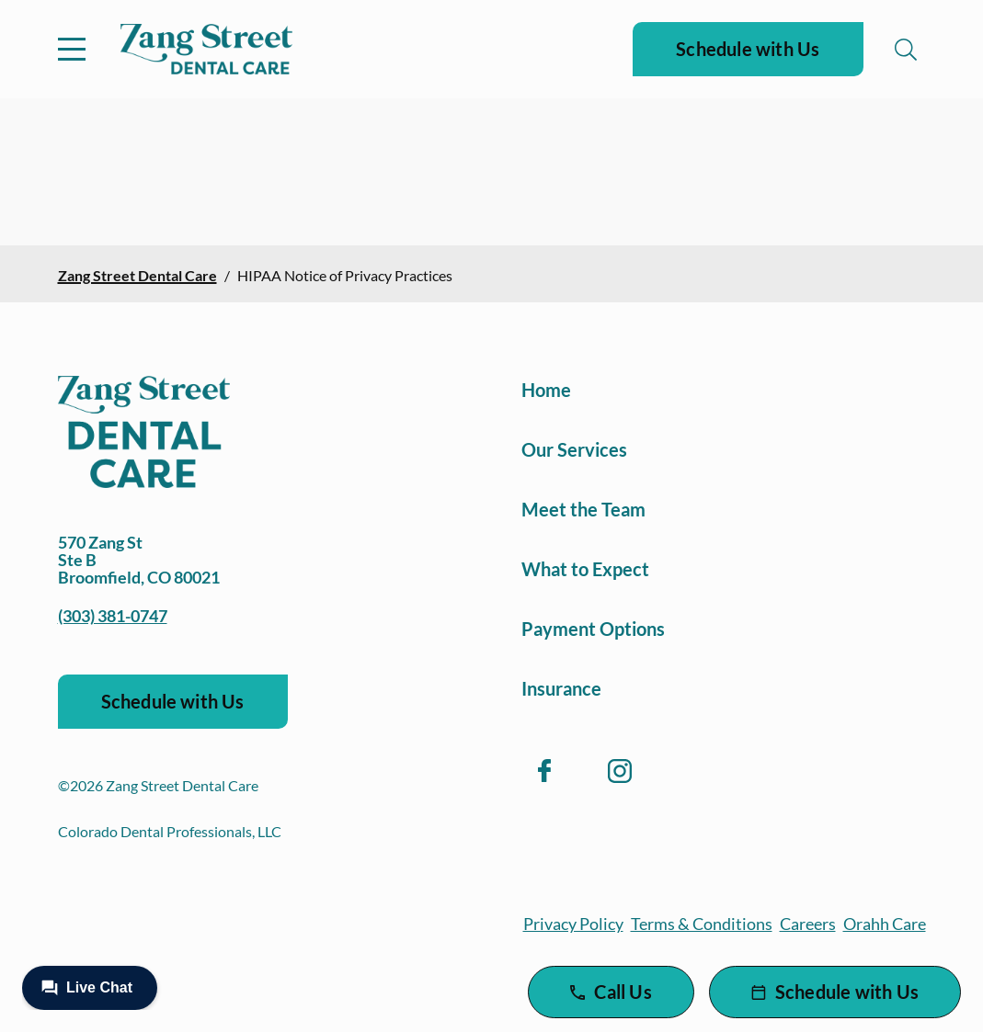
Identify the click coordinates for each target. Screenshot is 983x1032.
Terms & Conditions (701, 923)
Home (546, 390)
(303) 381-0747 (112, 616)
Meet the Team (583, 509)
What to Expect (585, 569)
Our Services (574, 449)
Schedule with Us (747, 49)
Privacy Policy (573, 923)
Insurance (561, 688)
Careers (808, 923)
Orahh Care (884, 923)
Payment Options (593, 629)
